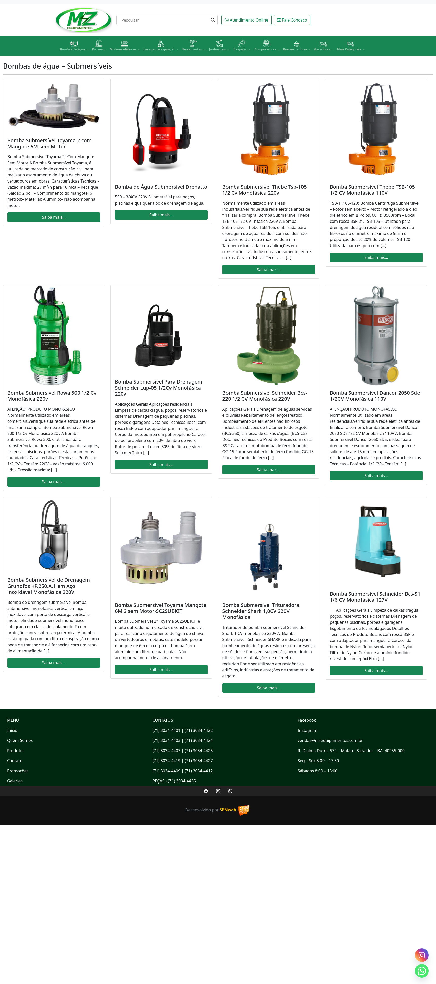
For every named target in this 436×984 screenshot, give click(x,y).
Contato (14, 761)
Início (12, 730)
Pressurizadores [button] (295, 45)
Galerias (15, 781)
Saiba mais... (53, 217)
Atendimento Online (246, 20)
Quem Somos (20, 740)
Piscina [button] (97, 45)
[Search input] (164, 20)
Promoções (17, 771)
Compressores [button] (265, 45)
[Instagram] (422, 955)
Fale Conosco (292, 20)
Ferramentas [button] (192, 45)
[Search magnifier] (212, 20)
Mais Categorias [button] (349, 45)
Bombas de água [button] (73, 45)
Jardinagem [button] (218, 45)
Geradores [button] (322, 45)
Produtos (16, 750)
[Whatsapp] (422, 971)
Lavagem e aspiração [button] (159, 45)
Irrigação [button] (241, 45)
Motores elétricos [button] (123, 45)
